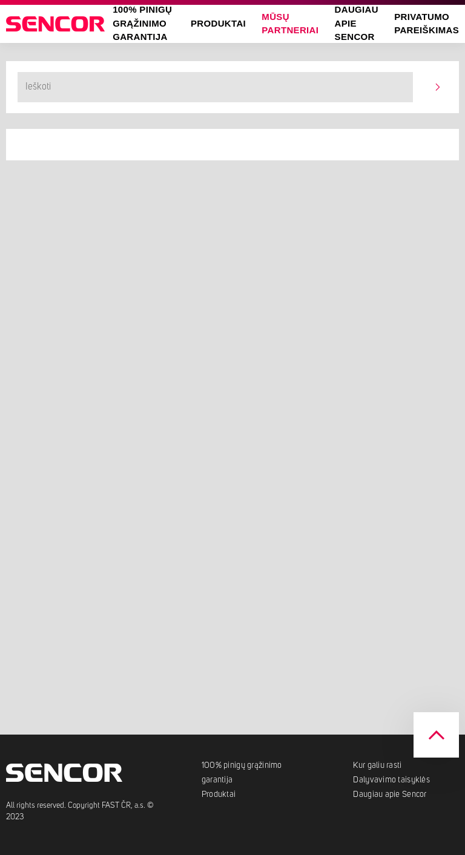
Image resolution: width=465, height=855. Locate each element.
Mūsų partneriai (290, 23)
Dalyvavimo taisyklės (391, 780)
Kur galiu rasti (377, 765)
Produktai (218, 23)
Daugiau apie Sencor (389, 794)
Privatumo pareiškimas (426, 23)
